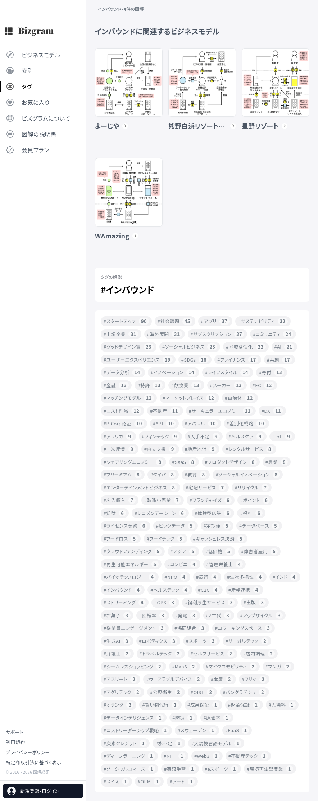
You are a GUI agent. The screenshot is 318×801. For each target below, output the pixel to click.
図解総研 (41, 772)
